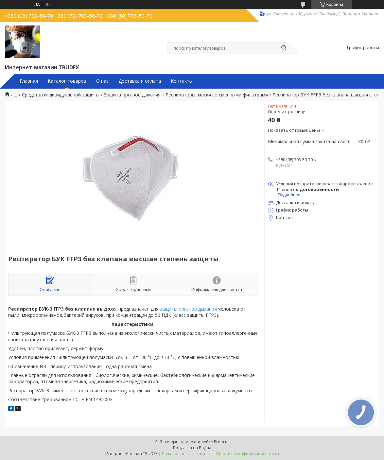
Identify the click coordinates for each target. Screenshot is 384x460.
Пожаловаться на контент (187, 453)
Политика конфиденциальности (247, 453)
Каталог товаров (67, 81)
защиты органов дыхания (188, 309)
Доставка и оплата (139, 81)
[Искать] (283, 48)
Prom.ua (222, 442)
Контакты (182, 81)
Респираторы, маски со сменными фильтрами (217, 95)
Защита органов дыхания (132, 95)
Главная (29, 81)
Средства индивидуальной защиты (60, 95)
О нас (102, 81)
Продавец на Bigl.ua (192, 448)
